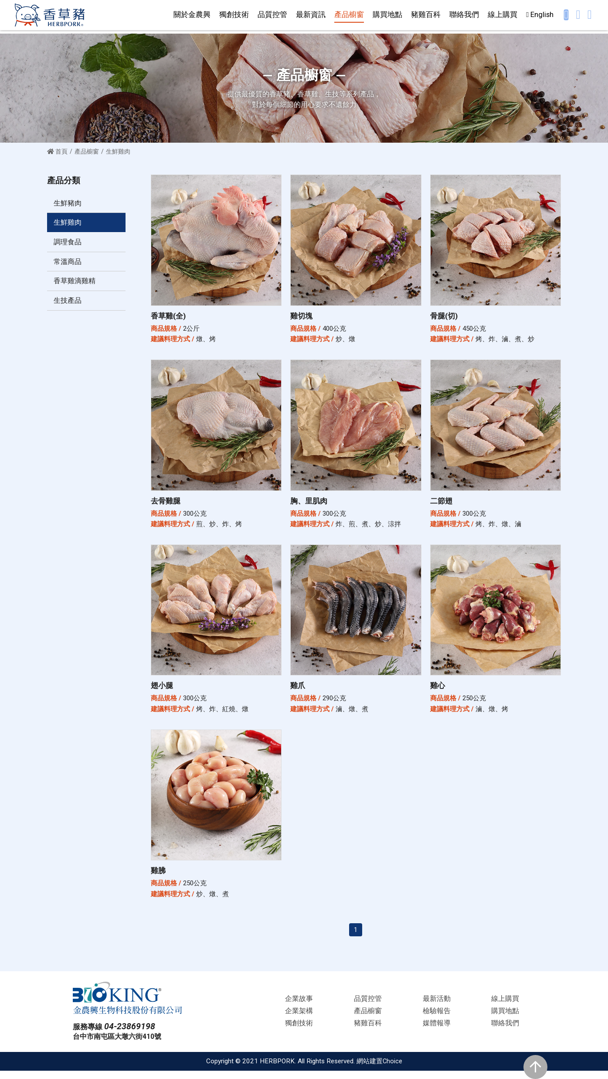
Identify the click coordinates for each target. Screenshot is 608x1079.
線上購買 (502, 16)
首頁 (57, 151)
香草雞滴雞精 (76, 284)
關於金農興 (192, 16)
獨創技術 (234, 16)
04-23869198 (132, 1034)
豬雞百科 (426, 16)
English (540, 16)
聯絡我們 (464, 16)
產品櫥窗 (349, 16)
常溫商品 (68, 263)
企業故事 (299, 1006)
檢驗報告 (437, 1018)
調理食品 (68, 243)
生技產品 (68, 304)
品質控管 (272, 16)
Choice (392, 1069)
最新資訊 (311, 16)
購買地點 (387, 16)
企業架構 (299, 1018)
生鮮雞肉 (68, 223)
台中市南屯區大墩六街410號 (120, 1044)
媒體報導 (437, 1031)
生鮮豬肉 (68, 203)
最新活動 (437, 1006)
